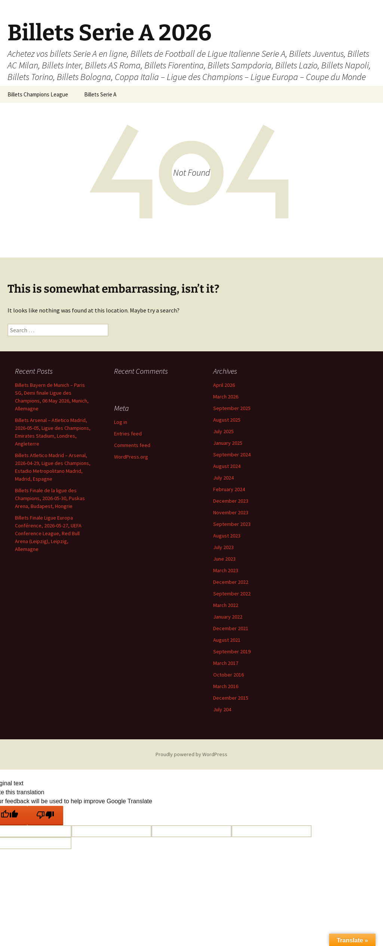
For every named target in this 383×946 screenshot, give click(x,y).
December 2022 (230, 582)
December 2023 (230, 500)
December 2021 (230, 628)
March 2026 (225, 396)
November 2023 (230, 512)
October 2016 (228, 674)
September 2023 (232, 524)
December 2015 (230, 697)
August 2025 (226, 419)
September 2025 (232, 408)
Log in (120, 422)
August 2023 (226, 535)
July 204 (222, 709)
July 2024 (223, 477)
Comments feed (132, 445)
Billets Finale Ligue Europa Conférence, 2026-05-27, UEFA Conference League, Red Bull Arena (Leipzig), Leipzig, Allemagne (48, 533)
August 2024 (226, 466)
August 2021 (226, 640)
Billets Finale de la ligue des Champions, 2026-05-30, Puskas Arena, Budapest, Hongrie (50, 498)
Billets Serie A (100, 94)
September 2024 (232, 454)
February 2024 (229, 489)
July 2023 (223, 547)
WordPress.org (131, 456)
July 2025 (223, 431)
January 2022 (227, 616)
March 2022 (225, 605)
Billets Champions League (37, 94)
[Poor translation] (45, 815)
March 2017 (225, 663)
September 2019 (232, 651)
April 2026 (224, 385)
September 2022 (232, 593)
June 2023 (224, 558)
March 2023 (225, 570)
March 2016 (225, 686)
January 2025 (227, 443)
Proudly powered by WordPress (191, 754)
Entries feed (128, 433)
